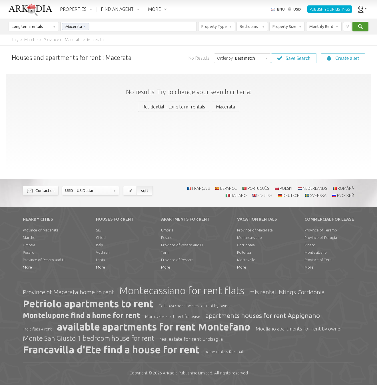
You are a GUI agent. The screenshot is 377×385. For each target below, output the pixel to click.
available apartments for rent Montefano (153, 326)
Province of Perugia (320, 237)
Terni (165, 252)
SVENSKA (318, 195)
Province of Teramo (320, 230)
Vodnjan (103, 252)
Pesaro (28, 252)
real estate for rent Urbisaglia (191, 339)
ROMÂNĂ (346, 188)
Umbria (29, 245)
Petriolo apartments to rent (88, 303)
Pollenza (244, 252)
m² (130, 190)
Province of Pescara (177, 260)
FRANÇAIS (201, 188)
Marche (29, 237)
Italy (99, 245)
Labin (100, 260)
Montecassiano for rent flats (181, 290)
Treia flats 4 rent (37, 329)
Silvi (99, 230)
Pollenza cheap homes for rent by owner (195, 306)
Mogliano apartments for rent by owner (299, 328)
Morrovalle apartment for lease (172, 316)
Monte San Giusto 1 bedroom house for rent (88, 338)
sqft (144, 190)
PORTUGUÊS (258, 188)
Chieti (101, 237)
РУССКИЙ (345, 195)
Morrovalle (246, 260)
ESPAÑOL (228, 188)
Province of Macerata (41, 230)
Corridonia (246, 245)
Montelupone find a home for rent (81, 315)
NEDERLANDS (315, 188)
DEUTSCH (291, 195)
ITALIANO (238, 195)
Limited (187, 372)
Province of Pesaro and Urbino (46, 260)
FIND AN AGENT (117, 9)
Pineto (309, 245)
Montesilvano (315, 252)
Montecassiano (249, 237)
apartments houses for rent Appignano (262, 315)
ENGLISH (264, 195)
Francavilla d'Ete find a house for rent (111, 349)
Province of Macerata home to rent (68, 292)
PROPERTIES (73, 9)
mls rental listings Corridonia (287, 292)
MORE (154, 9)
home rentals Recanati (224, 352)
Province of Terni (318, 260)
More (27, 267)
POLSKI (286, 188)
